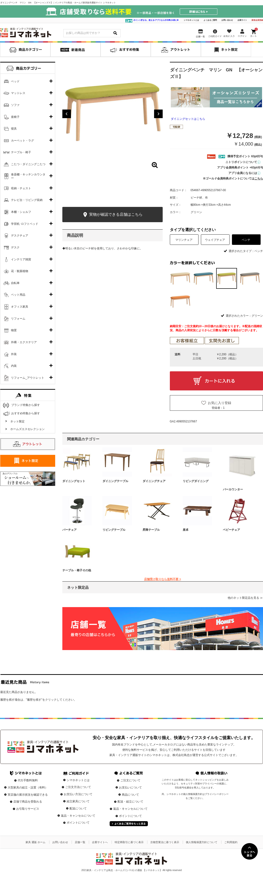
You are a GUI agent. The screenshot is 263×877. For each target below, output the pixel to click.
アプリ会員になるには (244, 173)
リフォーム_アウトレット (27, 377)
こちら (258, 178)
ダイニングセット (73, 481)
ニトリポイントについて (243, 162)
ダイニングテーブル (115, 481)
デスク (15, 247)
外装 (14, 354)
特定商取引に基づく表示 (129, 842)
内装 (14, 366)
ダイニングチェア (154, 481)
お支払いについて (130, 787)
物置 (14, 330)
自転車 (15, 283)
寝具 (14, 128)
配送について (78, 808)
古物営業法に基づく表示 (164, 842)
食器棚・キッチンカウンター (28, 176)
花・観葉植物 (19, 271)
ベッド (15, 81)
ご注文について (130, 780)
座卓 (185, 529)
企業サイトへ (100, 842)
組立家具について (78, 801)
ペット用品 (18, 294)
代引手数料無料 (28, 780)
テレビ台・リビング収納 (27, 200)
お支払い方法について (78, 794)
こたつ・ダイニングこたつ (28, 164)
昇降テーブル (151, 529)
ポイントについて (78, 822)
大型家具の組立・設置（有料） (28, 787)
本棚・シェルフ (21, 212)
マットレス (18, 93)
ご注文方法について (78, 787)
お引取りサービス (27, 808)
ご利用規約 (230, 842)
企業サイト (242, 20)
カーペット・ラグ (22, 140)
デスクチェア (19, 235)
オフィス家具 (19, 306)
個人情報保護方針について (201, 842)
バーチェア (69, 529)
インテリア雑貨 (21, 259)
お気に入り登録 (219, 403)
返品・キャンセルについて (78, 815)
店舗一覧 (80, 842)
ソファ (15, 105)
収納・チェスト (21, 188)
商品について (130, 794)
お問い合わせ (227, 20)
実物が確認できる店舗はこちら (112, 215)
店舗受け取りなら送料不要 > (162, 579)
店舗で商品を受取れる (27, 801)
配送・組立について (130, 801)
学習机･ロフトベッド (24, 224)
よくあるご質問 (210, 20)
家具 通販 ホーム (35, 842)
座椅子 (15, 117)
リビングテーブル (113, 529)
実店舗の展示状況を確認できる (28, 794)
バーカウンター (233, 489)
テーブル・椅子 (21, 152)
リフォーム (18, 318)
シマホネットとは (191, 20)
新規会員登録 (257, 20)
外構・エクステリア (24, 342)
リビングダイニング (196, 481)
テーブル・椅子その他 (76, 570)
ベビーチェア (231, 529)
